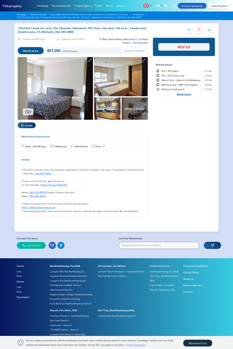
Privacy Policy (190, 272)
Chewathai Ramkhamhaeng (65, 298)
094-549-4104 (37, 196)
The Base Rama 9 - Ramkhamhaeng (69, 315)
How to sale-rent (193, 285)
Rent (19, 275)
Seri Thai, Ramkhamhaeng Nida (116, 310)
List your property (192, 5)
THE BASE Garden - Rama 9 (64, 329)
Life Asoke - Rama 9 (61, 325)
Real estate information (35, 136)
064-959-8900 (43, 173)
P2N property (12, 6)
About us (188, 278)
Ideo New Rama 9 (59, 320)
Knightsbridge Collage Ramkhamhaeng (71, 294)
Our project (23, 297)
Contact (120, 5)
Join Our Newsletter (130, 238)
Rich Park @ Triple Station (112, 275)
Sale (19, 271)
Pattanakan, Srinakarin (112, 265)
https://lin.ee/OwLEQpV (53, 184)
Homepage (42, 5)
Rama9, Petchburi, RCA (63, 310)
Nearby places (164, 64)
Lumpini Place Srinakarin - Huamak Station (121, 271)
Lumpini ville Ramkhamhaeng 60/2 (117, 315)
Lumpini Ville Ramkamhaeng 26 (67, 271)
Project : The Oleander (135, 42)
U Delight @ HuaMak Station (65, 285)
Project (98, 5)
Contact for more (27, 238)
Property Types (82, 5)
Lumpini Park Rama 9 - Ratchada (67, 334)
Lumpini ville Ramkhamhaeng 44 (67, 280)
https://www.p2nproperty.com (38, 207)
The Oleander (138, 14)
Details (25, 159)
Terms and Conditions (195, 265)
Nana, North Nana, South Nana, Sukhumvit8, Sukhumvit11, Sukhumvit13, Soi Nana (89, 14)
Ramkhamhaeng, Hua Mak (65, 265)
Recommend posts (61, 5)
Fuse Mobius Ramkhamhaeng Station (70, 303)
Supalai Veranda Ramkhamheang (68, 275)
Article (109, 5)
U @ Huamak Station (61, 289)
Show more (184, 94)
